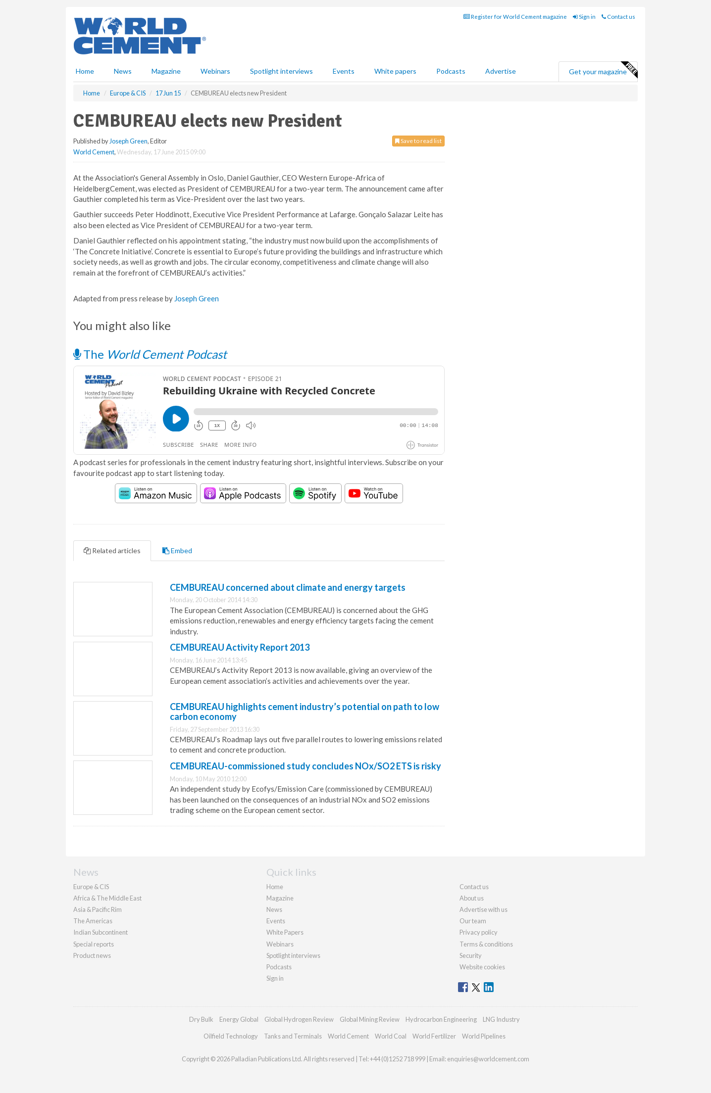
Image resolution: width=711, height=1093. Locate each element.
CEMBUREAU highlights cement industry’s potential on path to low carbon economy (304, 711)
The (150, 354)
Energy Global (238, 1019)
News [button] (123, 71)
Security (470, 955)
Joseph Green (128, 141)
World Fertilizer (434, 1036)
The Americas (92, 921)
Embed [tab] (177, 550)
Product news (92, 955)
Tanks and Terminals (293, 1036)
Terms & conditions (486, 944)
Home (85, 71)
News (274, 909)
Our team (472, 921)
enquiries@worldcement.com (488, 1059)
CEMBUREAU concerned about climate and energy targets (288, 587)
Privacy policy (478, 932)
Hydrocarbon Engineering (441, 1019)
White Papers (285, 932)
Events (344, 71)
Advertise (500, 71)
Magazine (166, 71)
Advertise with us (483, 909)
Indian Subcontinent (100, 932)
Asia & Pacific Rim (97, 909)
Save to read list (418, 140)
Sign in (584, 16)
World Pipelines (484, 1036)
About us (471, 898)
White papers (395, 71)
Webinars (215, 71)
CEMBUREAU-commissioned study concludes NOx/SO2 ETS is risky (305, 765)
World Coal (390, 1036)
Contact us (618, 16)
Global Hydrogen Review (299, 1019)
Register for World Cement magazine (515, 16)
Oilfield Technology (230, 1036)
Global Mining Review (370, 1019)
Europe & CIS (91, 887)
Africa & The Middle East (107, 898)
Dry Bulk (201, 1019)
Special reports (93, 944)
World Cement (93, 152)
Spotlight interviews (281, 71)
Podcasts (450, 71)
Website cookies (482, 967)
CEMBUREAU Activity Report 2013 (239, 647)
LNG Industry (501, 1019)
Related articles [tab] (112, 550)
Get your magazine (603, 70)
